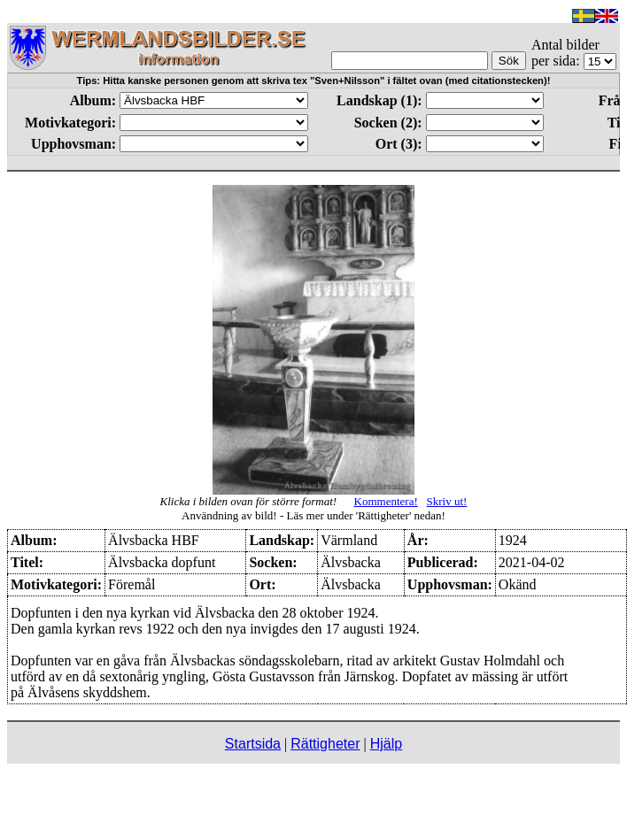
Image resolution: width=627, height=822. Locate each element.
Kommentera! (386, 501)
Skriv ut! (447, 501)
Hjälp (386, 743)
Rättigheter (325, 743)
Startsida (253, 743)
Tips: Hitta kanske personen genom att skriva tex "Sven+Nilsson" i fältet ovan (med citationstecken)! (314, 80)
